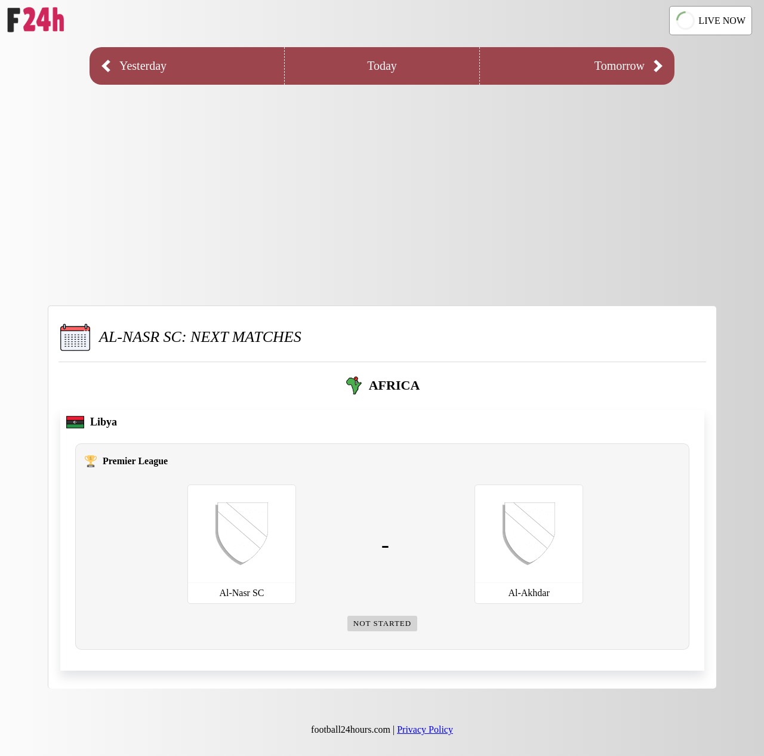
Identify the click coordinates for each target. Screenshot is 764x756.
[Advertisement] (382, 186)
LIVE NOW (709, 20)
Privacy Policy (425, 729)
